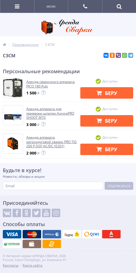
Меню (51, 6)
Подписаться (119, 186)
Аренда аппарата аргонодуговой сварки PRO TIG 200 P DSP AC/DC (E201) (51, 141)
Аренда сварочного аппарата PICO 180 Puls (50, 84)
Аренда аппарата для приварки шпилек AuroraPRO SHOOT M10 (50, 113)
